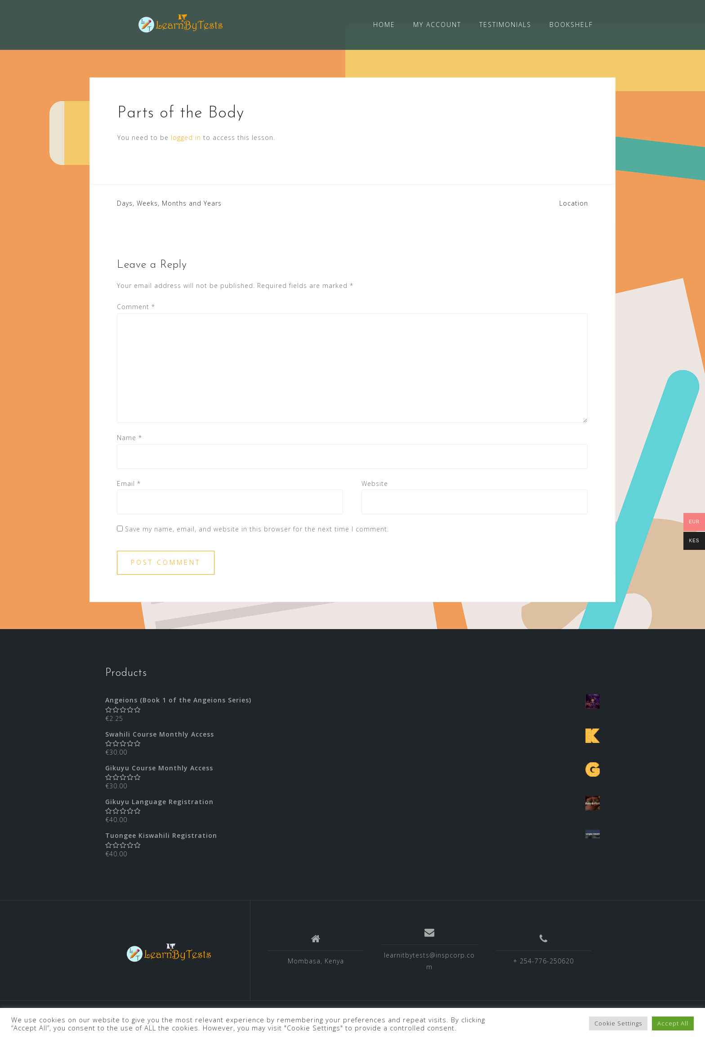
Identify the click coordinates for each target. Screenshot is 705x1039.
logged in (186, 137)
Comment (136, 306)
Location (573, 202)
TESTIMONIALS (505, 24)
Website (374, 482)
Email (129, 482)
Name (129, 437)
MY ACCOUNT (437, 24)
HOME (384, 24)
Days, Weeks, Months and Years (169, 202)
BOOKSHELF (571, 24)
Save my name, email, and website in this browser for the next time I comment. (257, 528)
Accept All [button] (672, 1023)
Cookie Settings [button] (618, 1023)
